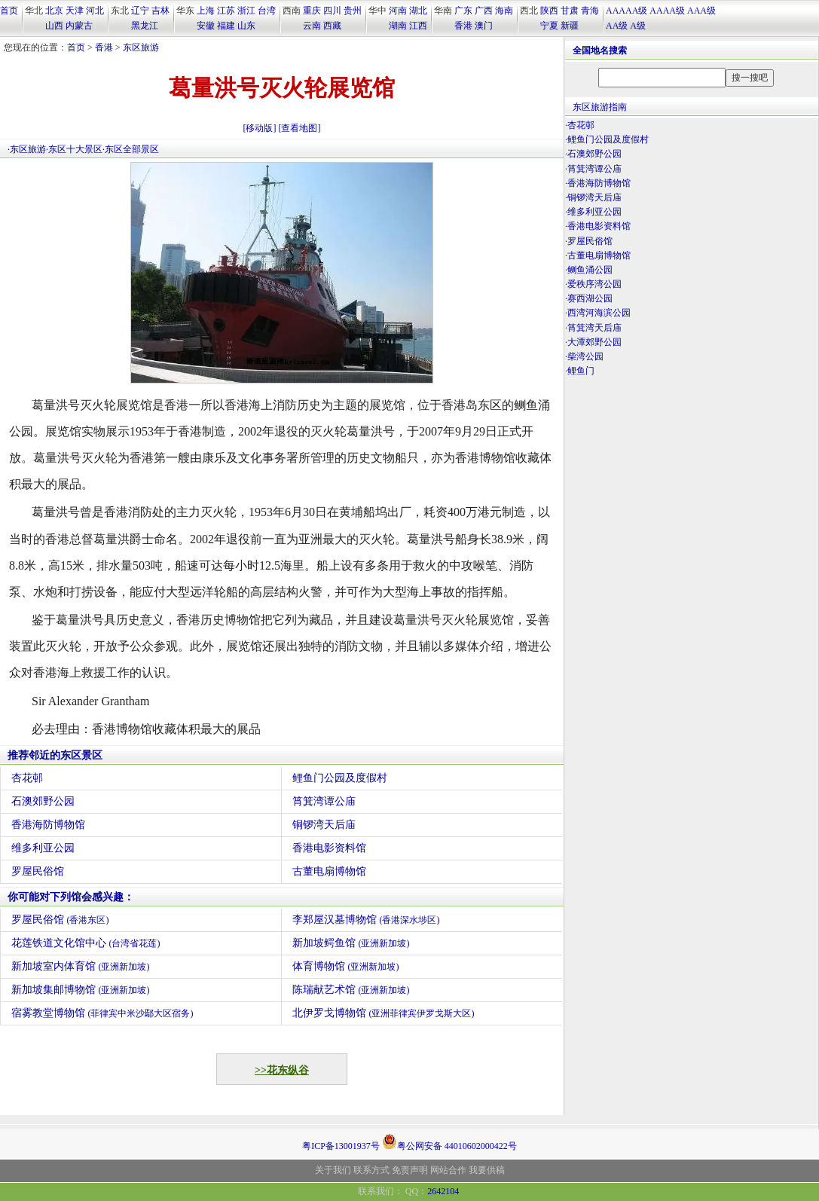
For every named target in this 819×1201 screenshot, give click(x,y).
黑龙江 (144, 25)
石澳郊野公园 (43, 801)
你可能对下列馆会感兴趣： (71, 897)
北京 (54, 10)
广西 (484, 10)
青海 (590, 10)
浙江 (246, 10)
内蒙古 (79, 25)
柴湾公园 (585, 356)
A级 (638, 25)
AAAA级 (667, 10)
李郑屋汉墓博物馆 (366, 919)
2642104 (443, 1191)
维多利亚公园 (43, 848)
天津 (75, 10)
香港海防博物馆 (48, 824)
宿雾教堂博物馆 (102, 1013)
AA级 (617, 25)
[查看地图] (300, 128)
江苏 (226, 10)
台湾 (267, 10)
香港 (463, 25)
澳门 (484, 25)
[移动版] (260, 128)
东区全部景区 (132, 149)
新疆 (570, 25)
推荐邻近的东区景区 (55, 755)
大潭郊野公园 (594, 342)
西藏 (332, 25)
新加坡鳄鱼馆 (351, 943)
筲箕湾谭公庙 (324, 801)
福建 (226, 25)
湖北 (418, 10)
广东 (463, 10)
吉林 (160, 10)
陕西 (549, 10)
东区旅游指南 (600, 107)
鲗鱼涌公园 (590, 269)
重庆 (312, 10)
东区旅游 (141, 47)
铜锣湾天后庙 (324, 824)
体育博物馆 (345, 966)
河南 (398, 10)
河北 (95, 10)
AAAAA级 (626, 10)
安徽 (206, 25)
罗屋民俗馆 (37, 871)
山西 (54, 25)
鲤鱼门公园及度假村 (339, 778)
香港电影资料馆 (329, 848)
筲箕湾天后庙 (594, 327)
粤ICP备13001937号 (341, 1146)
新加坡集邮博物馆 (80, 989)
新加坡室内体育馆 (80, 966)
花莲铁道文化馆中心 (85, 943)
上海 (206, 10)
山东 (246, 25)
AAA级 (701, 10)
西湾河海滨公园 (599, 312)
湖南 (398, 25)
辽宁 (140, 10)
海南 (504, 10)
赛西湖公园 (590, 298)
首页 (9, 10)
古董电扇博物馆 (329, 871)
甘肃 (570, 10)
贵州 (353, 10)
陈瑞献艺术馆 (351, 989)
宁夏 (549, 25)
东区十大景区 (75, 149)
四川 (332, 10)
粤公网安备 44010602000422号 (449, 1141)
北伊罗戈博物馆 (383, 1013)
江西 (418, 25)
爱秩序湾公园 (594, 284)
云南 (312, 25)
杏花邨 (27, 778)
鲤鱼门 (580, 370)
